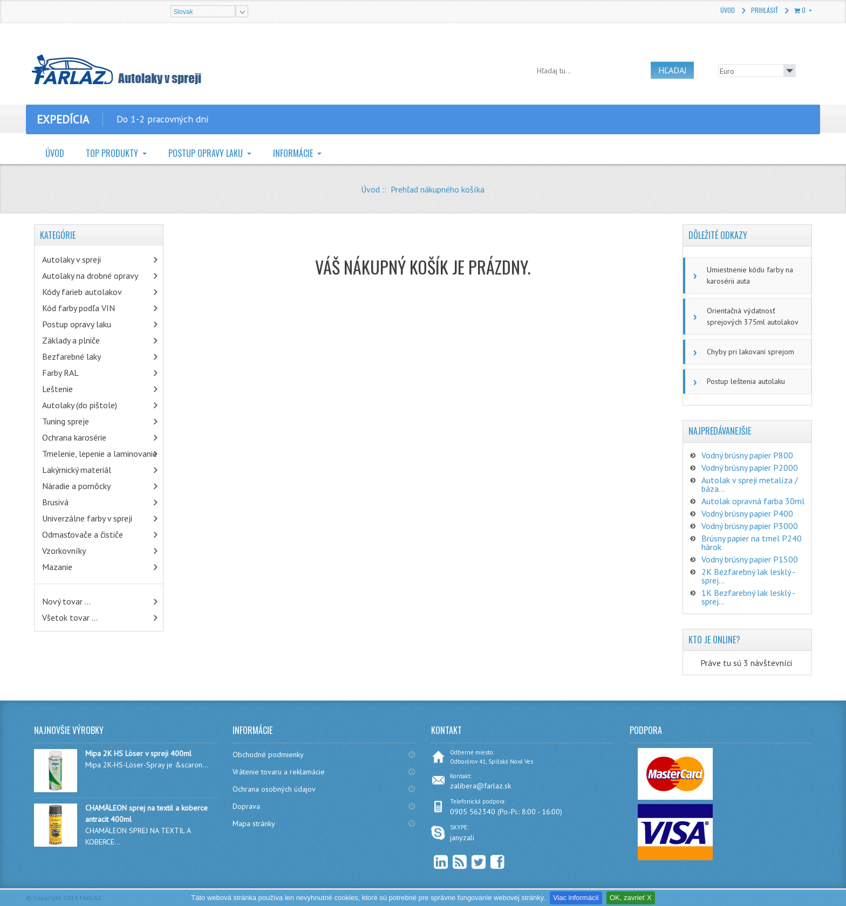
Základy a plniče (71, 340)
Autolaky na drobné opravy (90, 275)
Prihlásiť (764, 10)
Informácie (294, 153)
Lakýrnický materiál (76, 469)
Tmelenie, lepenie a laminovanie (99, 453)
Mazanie (57, 566)
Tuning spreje (65, 421)
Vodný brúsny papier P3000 (749, 525)
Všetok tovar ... (70, 617)
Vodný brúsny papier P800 (747, 455)
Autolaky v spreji (71, 259)
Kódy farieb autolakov (82, 291)
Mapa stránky (254, 823)
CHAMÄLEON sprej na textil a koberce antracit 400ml (146, 813)
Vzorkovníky (64, 550)
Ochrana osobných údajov (274, 789)
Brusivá (55, 502)
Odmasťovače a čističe (82, 534)
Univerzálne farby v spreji (87, 518)
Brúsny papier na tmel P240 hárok (751, 542)
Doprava (246, 806)
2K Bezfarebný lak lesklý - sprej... (748, 576)
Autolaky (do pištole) (79, 405)
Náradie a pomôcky (76, 486)
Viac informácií (576, 898)
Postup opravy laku (206, 153)
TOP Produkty (113, 153)
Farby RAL (60, 372)
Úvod (727, 10)
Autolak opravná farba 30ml (752, 501)
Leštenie (57, 388)
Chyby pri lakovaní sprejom (750, 351)
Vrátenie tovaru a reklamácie (279, 772)
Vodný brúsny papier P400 (747, 513)
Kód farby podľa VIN (78, 308)
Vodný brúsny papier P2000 (749, 467)
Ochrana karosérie (74, 437)
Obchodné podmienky (268, 754)
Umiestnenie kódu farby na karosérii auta (750, 275)
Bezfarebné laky (71, 356)
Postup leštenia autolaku (746, 381)
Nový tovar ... (66, 601)
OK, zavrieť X (631, 898)
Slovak (183, 12)
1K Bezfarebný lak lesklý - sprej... (748, 597)
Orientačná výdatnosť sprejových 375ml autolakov (753, 316)
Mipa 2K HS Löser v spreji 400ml (138, 753)
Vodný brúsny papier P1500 (749, 559)
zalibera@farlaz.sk (480, 786)
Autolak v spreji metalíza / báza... (749, 484)
